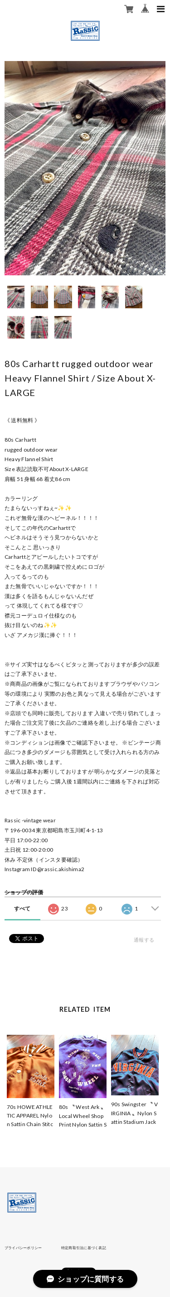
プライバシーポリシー (23, 1247)
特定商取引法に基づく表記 (83, 1247)
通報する (144, 940)
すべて (22, 908)
